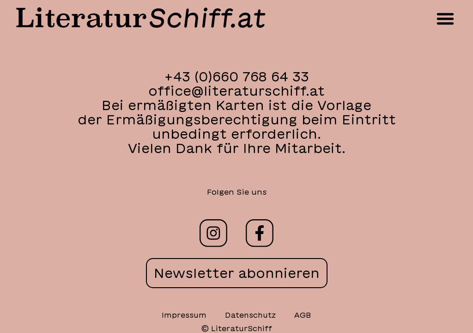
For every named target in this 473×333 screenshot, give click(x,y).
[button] (445, 18)
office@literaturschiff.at (236, 90)
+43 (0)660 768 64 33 (236, 76)
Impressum (184, 315)
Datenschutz (250, 315)
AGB (302, 315)
